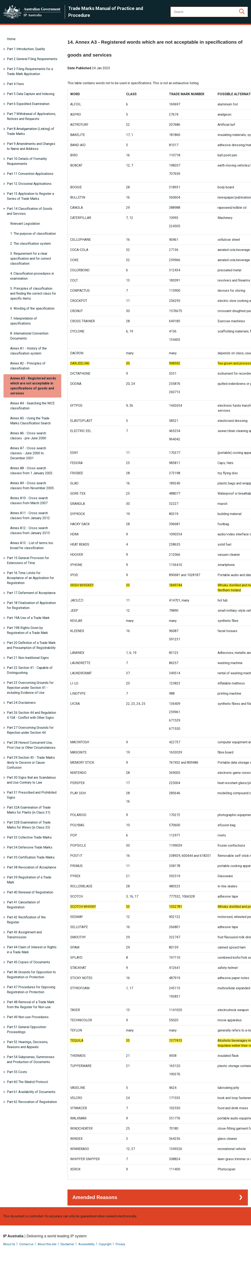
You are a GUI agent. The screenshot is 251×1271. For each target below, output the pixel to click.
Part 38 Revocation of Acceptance (31, 867)
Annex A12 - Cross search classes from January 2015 (30, 530)
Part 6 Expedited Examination (28, 104)
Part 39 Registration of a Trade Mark (29, 879)
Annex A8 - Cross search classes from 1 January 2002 (31, 470)
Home (11, 39)
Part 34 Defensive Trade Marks (29, 847)
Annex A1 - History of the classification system (28, 350)
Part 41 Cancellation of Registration (23, 904)
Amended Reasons (94, 1206)
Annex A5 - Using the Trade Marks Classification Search (30, 420)
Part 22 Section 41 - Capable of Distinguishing (30, 670)
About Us (9, 1253)
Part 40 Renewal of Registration (30, 892)
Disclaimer (67, 1253)
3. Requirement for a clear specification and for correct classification (30, 259)
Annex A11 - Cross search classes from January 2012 (30, 515)
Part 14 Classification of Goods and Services (29, 211)
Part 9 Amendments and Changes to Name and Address (31, 146)
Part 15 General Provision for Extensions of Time (28, 560)
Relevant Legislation (25, 224)
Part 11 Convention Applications (30, 174)
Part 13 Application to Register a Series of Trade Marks (30, 196)
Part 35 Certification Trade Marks (31, 857)
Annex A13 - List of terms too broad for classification (31, 545)
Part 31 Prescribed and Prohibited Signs (31, 795)
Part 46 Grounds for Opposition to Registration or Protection (31, 974)
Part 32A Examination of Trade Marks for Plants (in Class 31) (29, 809)
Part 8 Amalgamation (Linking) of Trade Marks (30, 131)
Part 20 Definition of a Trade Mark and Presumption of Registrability (31, 645)
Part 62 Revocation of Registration (32, 1102)
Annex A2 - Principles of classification (27, 365)
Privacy (120, 1253)
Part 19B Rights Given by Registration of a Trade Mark (27, 630)
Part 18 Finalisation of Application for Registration (31, 605)
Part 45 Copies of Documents (28, 962)
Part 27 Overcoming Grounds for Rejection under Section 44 (30, 730)
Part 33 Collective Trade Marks (29, 837)
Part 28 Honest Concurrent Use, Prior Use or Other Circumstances (31, 745)
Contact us (26, 1253)
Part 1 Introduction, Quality (26, 49)
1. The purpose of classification (33, 234)
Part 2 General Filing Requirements (32, 59)
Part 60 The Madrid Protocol (27, 1082)
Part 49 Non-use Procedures (28, 1017)
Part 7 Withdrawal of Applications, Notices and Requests (31, 116)
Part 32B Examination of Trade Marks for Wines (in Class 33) (29, 824)
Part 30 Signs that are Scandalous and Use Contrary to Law (31, 780)
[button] (242, 12)
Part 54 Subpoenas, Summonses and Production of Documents (30, 1059)
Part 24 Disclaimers (21, 703)
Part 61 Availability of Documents (31, 1092)
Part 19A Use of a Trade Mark (28, 618)
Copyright (105, 1253)
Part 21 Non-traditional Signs (28, 658)
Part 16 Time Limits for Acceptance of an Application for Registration (30, 578)
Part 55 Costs (17, 1072)
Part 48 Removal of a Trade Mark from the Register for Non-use (30, 1004)
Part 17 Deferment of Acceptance (31, 593)
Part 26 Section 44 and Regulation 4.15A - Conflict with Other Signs (31, 715)
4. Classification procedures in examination (32, 276)
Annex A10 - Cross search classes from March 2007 (29, 500)
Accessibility (86, 1253)
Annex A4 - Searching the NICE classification (32, 405)
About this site (47, 1253)
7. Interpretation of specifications (23, 320)
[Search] (209, 12)
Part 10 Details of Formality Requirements (27, 161)
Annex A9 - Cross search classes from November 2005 (32, 485)
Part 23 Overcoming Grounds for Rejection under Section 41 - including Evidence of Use (30, 688)
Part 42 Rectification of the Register (26, 919)
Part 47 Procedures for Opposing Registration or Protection (31, 989)
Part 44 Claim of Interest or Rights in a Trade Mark (31, 949)
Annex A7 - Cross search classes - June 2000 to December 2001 (28, 453)
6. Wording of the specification (32, 308)
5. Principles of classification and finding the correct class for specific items (33, 293)
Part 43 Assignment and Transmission (24, 934)
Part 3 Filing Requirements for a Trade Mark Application (30, 71)
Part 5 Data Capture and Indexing (30, 94)
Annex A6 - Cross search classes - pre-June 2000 (28, 435)
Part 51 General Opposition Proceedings (26, 1029)
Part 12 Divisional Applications (29, 184)
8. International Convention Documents (29, 335)
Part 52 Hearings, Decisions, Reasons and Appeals (27, 1044)
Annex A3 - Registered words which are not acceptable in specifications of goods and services (33, 385)
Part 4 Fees (15, 84)
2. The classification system (30, 244)
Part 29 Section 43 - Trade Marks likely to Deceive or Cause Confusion (31, 763)
